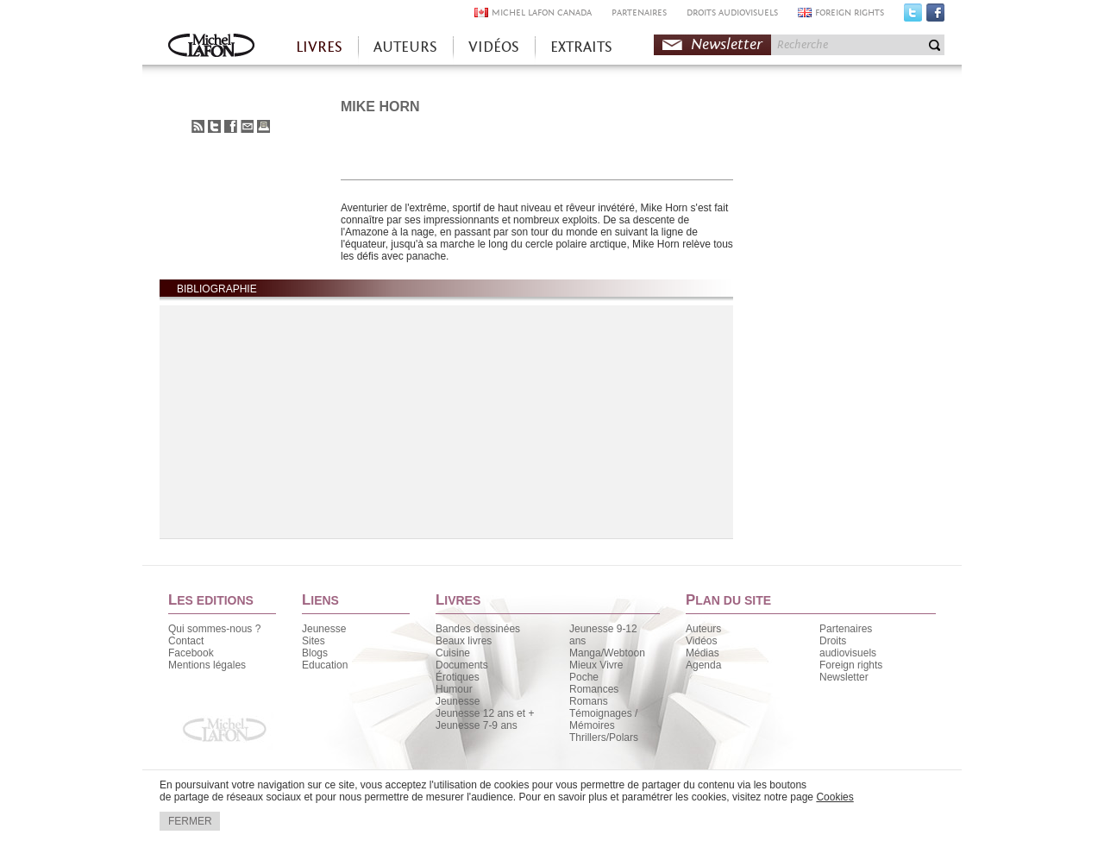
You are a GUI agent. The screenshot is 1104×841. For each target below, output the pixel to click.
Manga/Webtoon (607, 653)
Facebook (935, 16)
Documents (462, 665)
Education (325, 665)
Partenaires (845, 629)
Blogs (315, 653)
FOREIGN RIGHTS (849, 12)
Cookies (834, 797)
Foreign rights (850, 665)
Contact (186, 641)
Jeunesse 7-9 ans (477, 725)
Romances (593, 689)
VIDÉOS (493, 47)
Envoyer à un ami (247, 126)
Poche (584, 677)
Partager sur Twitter (214, 126)
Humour (454, 689)
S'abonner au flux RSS (197, 126)
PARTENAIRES (639, 12)
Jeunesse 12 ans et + (485, 713)
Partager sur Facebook (230, 126)
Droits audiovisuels (847, 647)
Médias (702, 653)
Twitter (913, 16)
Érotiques (458, 677)
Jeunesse (324, 629)
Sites (313, 641)
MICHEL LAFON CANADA (542, 12)
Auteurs (703, 629)
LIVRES (319, 47)
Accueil (211, 47)
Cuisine (453, 653)
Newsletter (726, 44)
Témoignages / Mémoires (603, 719)
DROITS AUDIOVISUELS (732, 12)
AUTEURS (405, 47)
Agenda (703, 665)
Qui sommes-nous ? (214, 629)
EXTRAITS (581, 47)
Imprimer (263, 126)
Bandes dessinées (478, 629)
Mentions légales (207, 665)
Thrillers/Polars (603, 737)
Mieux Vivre (596, 665)
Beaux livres (464, 641)
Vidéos (701, 641)
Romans (588, 701)
